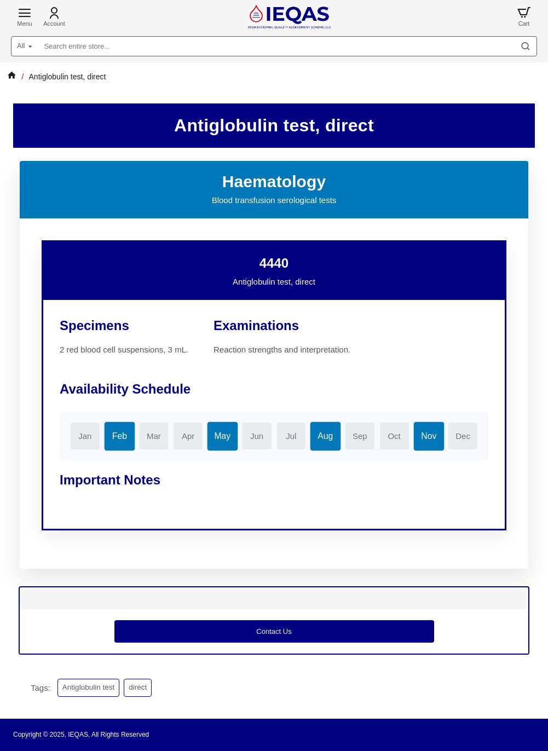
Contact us (273, 631)
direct (138, 687)
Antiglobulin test (88, 687)
